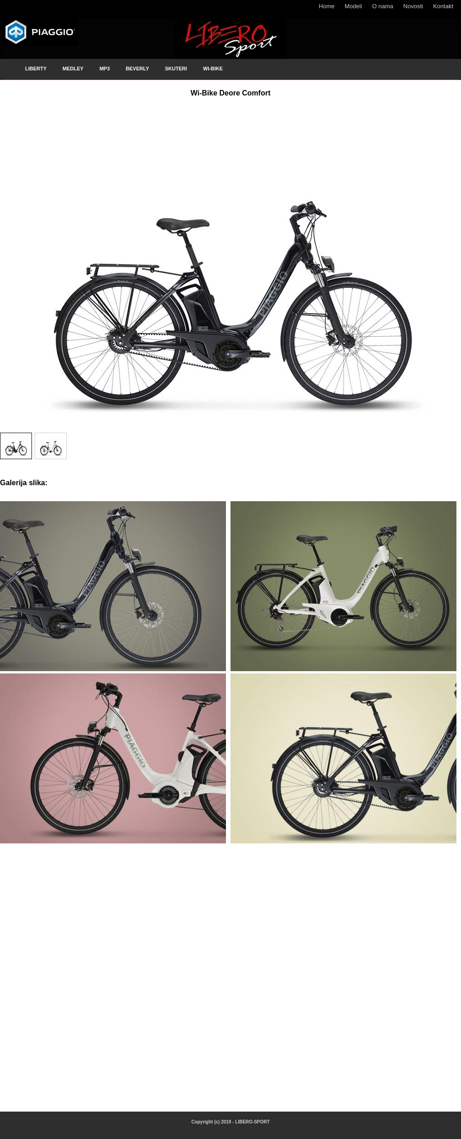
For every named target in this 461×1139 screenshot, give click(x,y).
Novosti (413, 6)
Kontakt (443, 6)
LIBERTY (36, 68)
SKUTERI (176, 68)
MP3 (105, 68)
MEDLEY (73, 68)
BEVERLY (137, 68)
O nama (382, 6)
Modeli (353, 6)
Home (327, 6)
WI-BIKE (213, 68)
